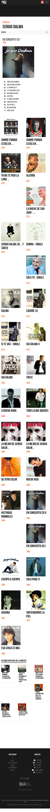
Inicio (12, 760)
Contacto (37, 772)
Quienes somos (37, 770)
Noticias (12, 765)
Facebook (37, 765)
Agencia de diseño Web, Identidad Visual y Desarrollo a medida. (25, 804)
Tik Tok (37, 767)
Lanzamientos (12, 767)
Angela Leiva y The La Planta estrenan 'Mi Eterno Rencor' (39, 675)
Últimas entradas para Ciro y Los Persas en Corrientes (39, 695)
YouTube (37, 760)
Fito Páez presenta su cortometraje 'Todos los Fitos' (6, 713)
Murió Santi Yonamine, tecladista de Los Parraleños (6, 675)
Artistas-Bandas (12, 763)
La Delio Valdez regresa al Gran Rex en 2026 (23, 713)
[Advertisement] (24, 735)
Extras (12, 770)
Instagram (37, 763)
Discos (3, 32)
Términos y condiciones (36, 800)
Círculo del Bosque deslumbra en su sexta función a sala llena (23, 677)
